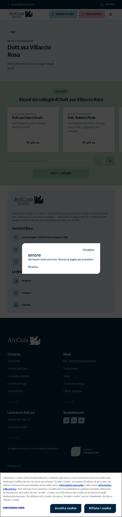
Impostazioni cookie (14, 507)
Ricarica (33, 267)
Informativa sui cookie (71, 485)
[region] (61, 494)
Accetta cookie (66, 508)
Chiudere (88, 250)
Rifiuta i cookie (100, 508)
